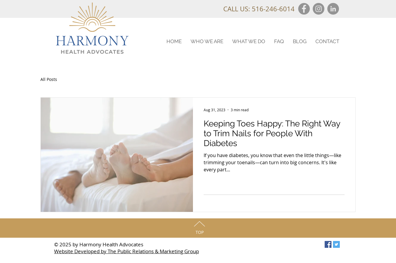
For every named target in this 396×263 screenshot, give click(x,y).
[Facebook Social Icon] (328, 244)
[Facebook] (304, 9)
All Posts (48, 79)
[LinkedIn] (333, 9)
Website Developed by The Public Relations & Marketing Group (126, 251)
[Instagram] (318, 9)
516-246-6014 (273, 8)
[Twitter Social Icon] (336, 244)
